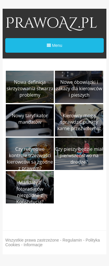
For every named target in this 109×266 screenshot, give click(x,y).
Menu (54, 45)
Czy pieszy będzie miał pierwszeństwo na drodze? (79, 155)
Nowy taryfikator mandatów (30, 118)
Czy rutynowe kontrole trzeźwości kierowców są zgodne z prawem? (30, 158)
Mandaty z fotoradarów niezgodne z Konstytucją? (30, 192)
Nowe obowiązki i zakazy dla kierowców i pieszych (79, 88)
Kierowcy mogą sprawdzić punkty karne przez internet (79, 122)
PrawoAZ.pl (51, 23)
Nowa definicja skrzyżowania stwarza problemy (29, 88)
